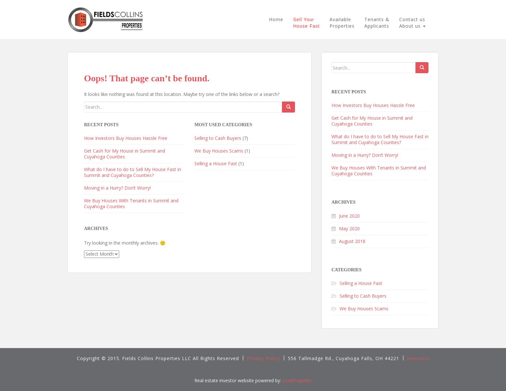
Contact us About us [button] (412, 22)
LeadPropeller (297, 380)
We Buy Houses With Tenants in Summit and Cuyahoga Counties (131, 203)
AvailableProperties (342, 22)
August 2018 (352, 241)
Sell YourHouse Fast (306, 23)
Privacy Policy (263, 358)
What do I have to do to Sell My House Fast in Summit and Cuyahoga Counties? (132, 172)
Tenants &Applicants (376, 22)
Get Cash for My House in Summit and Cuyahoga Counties (124, 154)
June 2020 (349, 216)
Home (276, 19)
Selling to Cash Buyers (217, 138)
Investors (418, 358)
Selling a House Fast (215, 163)
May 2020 (349, 228)
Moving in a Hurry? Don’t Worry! (117, 188)
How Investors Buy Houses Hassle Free (125, 138)
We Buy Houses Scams (218, 151)
